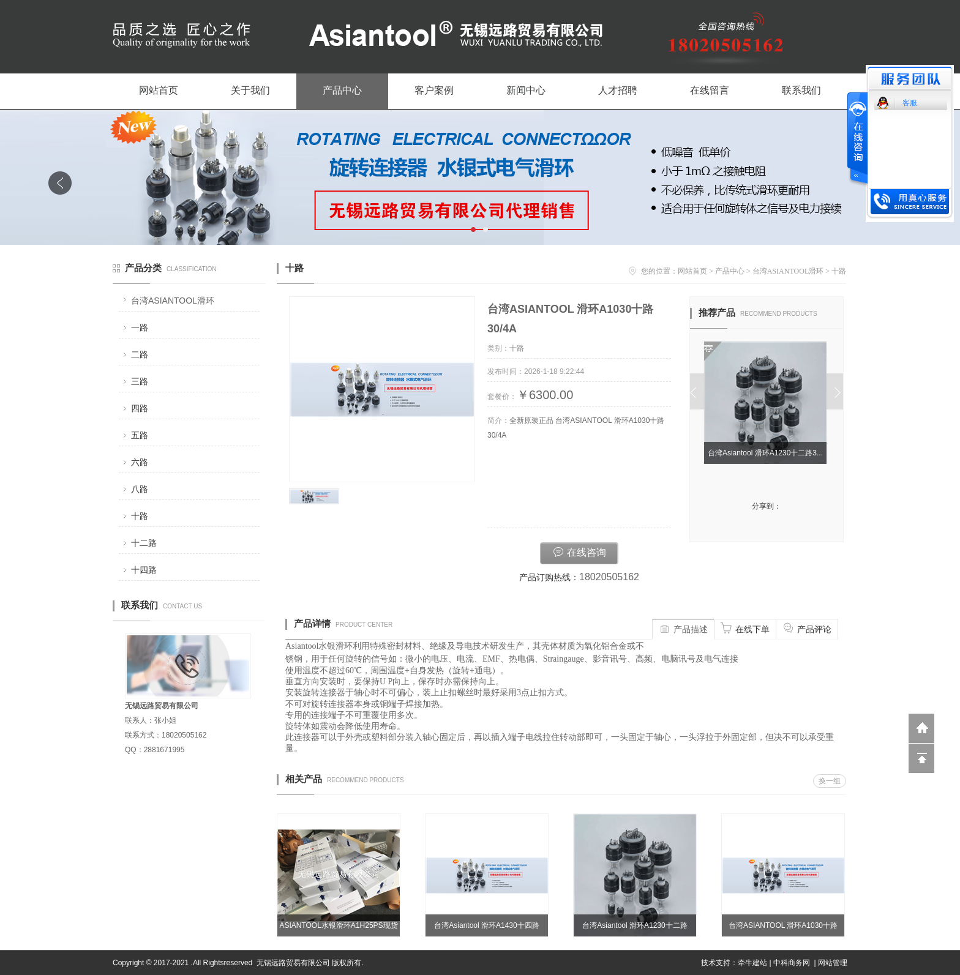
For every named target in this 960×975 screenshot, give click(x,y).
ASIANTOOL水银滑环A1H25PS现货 (338, 925)
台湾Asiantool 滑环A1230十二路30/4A (634, 928)
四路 (139, 408)
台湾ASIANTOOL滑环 (172, 300)
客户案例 (434, 90)
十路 (139, 516)
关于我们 (250, 90)
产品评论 (806, 628)
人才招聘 (617, 90)
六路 (139, 462)
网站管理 (832, 962)
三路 (139, 381)
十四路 (144, 570)
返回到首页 (921, 728)
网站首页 (158, 90)
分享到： (766, 506)
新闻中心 (526, 90)
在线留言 (709, 90)
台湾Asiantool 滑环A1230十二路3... (766, 453)
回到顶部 (921, 758)
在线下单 (745, 628)
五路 (139, 435)
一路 (139, 327)
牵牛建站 (752, 962)
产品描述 (683, 628)
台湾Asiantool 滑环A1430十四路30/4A (486, 928)
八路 (139, 489)
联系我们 (801, 90)
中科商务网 (791, 962)
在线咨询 (579, 551)
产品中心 (342, 90)
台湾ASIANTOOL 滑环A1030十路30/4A (783, 928)
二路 (139, 354)
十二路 (144, 543)
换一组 (830, 781)
